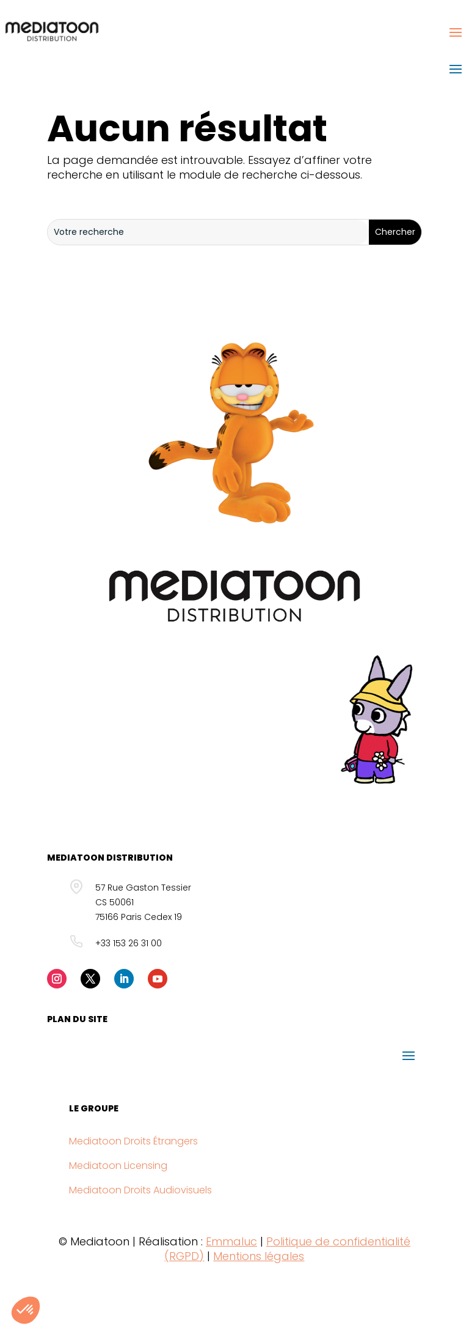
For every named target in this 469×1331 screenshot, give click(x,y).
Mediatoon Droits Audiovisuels (140, 1190)
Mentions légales (258, 1256)
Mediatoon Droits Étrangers (133, 1141)
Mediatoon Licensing (118, 1166)
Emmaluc (231, 1241)
